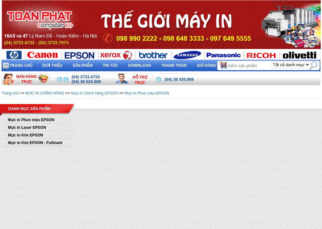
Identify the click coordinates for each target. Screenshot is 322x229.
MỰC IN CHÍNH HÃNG (45, 93)
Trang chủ (21, 65)
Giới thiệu (52, 65)
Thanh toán (174, 65)
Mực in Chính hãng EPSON (94, 93)
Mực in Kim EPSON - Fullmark (35, 143)
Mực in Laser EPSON (27, 127)
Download (139, 65)
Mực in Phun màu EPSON (147, 93)
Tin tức (110, 65)
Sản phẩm (83, 65)
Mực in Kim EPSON (25, 135)
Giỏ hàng (212, 64)
